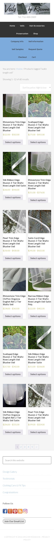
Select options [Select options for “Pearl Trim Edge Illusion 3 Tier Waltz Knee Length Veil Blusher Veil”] (13, 258)
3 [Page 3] (24, 446)
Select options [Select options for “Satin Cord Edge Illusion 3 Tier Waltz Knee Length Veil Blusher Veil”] (38, 258)
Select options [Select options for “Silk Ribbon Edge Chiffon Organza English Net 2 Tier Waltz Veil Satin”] (13, 432)
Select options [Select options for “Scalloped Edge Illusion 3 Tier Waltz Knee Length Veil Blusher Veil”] (38, 142)
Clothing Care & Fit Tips (14, 485)
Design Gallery (10, 471)
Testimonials (9, 478)
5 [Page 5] (32, 446)
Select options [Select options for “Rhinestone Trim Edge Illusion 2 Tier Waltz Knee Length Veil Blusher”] (38, 200)
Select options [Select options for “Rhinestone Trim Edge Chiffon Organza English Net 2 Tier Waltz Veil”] (13, 316)
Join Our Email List (14, 521)
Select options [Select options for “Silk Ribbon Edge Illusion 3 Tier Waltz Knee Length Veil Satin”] (13, 197)
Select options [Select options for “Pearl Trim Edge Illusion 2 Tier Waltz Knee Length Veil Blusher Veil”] (38, 432)
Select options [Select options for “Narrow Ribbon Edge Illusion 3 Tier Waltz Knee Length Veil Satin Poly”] (38, 316)
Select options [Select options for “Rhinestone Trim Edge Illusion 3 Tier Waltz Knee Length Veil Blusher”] (13, 142)
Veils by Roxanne (27, 9)
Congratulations (10, 492)
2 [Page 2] (21, 446)
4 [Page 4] (28, 446)
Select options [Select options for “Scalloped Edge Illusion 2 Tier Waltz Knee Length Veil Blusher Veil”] (13, 374)
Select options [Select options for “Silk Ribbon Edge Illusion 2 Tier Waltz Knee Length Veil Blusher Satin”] (38, 374)
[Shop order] (35, 87)
